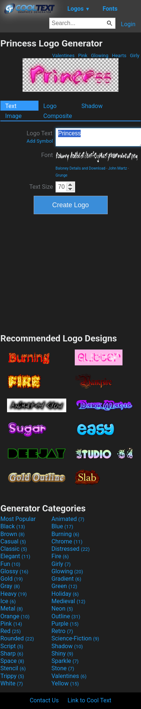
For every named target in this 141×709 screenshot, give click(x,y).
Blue (62, 526)
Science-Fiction (75, 638)
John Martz (117, 168)
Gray (10, 586)
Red (10, 631)
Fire (60, 556)
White (11, 683)
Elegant (15, 556)
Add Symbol (40, 141)
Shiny (62, 653)
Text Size (41, 186)
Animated (67, 518)
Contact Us (44, 700)
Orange (15, 616)
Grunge (61, 175)
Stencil (13, 668)
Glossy (14, 571)
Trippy (12, 676)
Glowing (100, 55)
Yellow (65, 683)
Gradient (66, 578)
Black (12, 526)
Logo (50, 106)
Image (13, 115)
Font (47, 155)
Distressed (70, 548)
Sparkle (64, 660)
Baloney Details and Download (80, 168)
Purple (64, 623)
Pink (83, 55)
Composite (57, 115)
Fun (10, 563)
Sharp (11, 653)
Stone (62, 668)
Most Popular (18, 518)
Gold (11, 578)
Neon (62, 608)
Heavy (13, 593)
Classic (13, 548)
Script (11, 646)
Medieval (68, 601)
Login (128, 24)
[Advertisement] (71, 272)
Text (10, 106)
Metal (11, 608)
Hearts (119, 55)
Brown (12, 534)
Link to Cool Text (89, 700)
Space (12, 660)
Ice (8, 601)
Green (64, 586)
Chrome (67, 541)
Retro (62, 631)
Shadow (92, 106)
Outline (65, 616)
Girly (135, 55)
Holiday (65, 593)
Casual (13, 541)
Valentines (63, 55)
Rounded (17, 638)
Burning (65, 534)
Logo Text (40, 137)
